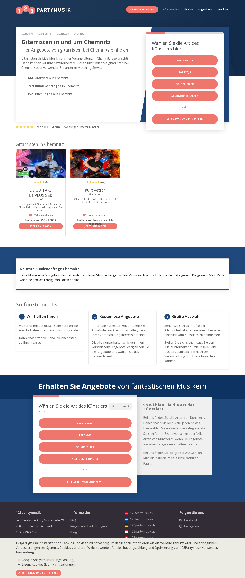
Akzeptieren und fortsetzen (38, 573)
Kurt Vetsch (95, 190)
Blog (73, 532)
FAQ (73, 520)
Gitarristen (62, 33)
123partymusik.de (140, 525)
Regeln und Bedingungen (88, 526)
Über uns (189, 9)
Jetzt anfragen (40, 226)
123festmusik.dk (139, 513)
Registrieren (205, 9)
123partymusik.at (140, 531)
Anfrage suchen (170, 9)
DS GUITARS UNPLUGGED (40, 193)
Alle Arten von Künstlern (184, 119)
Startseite (27, 33)
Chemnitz (79, 33)
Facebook (188, 520)
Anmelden (222, 9)
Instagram (189, 526)
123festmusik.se (139, 519)
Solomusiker (44, 33)
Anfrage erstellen (142, 9)
